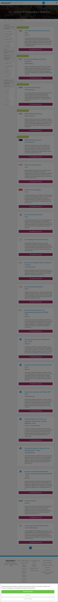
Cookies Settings (28, 599)
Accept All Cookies (28, 591)
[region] (29, 592)
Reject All (27, 595)
